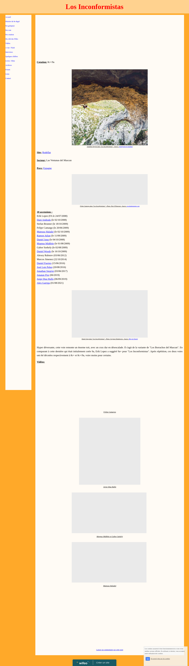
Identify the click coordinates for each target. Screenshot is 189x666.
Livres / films (10, 61)
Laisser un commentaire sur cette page (109, 650)
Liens (7, 74)
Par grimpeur (10, 26)
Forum (7, 70)
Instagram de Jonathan (126, 146)
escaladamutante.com (133, 206)
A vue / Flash (10, 48)
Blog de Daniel (133, 339)
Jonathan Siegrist (45, 271)
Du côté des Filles (11, 39)
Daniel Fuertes (44, 263)
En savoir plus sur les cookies (160, 659)
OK (148, 659)
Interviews (9, 52)
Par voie (8, 30)
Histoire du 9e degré (12, 21)
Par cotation (9, 35)
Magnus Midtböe (45, 243)
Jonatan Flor (43, 275)
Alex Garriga (43, 283)
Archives (8, 65)
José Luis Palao (44, 267)
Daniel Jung (43, 239)
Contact (8, 78)
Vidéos (7, 43)
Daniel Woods (44, 251)
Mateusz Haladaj (45, 231)
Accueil (8, 17)
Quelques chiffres (11, 56)
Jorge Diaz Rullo (45, 279)
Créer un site (102, 662)
